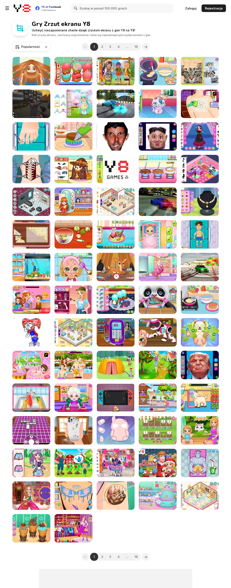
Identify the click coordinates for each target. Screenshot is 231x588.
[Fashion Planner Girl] (73, 528)
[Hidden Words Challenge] (31, 430)
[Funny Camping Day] (116, 365)
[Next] (146, 47)
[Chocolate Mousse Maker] (158, 169)
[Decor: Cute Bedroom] (200, 495)
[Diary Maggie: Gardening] (158, 430)
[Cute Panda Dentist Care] (158, 299)
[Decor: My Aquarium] (31, 267)
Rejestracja (214, 8)
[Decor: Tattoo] (73, 495)
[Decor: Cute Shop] (73, 332)
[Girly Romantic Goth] (200, 136)
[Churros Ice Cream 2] (31, 528)
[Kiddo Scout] (116, 71)
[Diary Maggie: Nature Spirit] (116, 267)
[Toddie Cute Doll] (73, 104)
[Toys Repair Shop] (158, 332)
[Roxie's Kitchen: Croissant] (116, 299)
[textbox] (31, 46)
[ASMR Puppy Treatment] (200, 332)
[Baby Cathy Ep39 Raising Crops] (73, 463)
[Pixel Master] (116, 169)
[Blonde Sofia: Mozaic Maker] (200, 71)
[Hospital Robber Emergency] (200, 234)
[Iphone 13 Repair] (73, 430)
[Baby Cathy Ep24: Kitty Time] (200, 430)
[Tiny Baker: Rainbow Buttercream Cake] (73, 136)
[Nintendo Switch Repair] (116, 397)
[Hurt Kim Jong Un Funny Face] (158, 136)
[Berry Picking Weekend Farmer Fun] (158, 365)
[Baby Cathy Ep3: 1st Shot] (158, 234)
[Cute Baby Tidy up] (31, 397)
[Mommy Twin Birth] (116, 332)
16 (136, 47)
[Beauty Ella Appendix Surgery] (116, 495)
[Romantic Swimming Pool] (73, 365)
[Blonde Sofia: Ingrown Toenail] (31, 136)
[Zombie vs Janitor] (31, 104)
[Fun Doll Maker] (116, 430)
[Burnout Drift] (158, 202)
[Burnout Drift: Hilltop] (116, 104)
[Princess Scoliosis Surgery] (31, 169)
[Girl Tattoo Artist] (200, 104)
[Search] (75, 8)
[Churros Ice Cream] (73, 71)
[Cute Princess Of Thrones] (31, 495)
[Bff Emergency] (31, 463)
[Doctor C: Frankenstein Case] (200, 463)
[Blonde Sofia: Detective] (31, 234)
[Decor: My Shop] (116, 202)
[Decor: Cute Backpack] (158, 495)
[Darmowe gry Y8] (22, 8)
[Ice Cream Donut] (116, 234)
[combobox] (31, 46)
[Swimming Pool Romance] (158, 397)
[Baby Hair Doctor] (73, 397)
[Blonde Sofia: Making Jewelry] (200, 202)
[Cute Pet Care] (158, 104)
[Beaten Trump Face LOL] (200, 365)
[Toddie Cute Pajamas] (73, 202)
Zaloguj (190, 8)
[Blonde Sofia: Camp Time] (73, 299)
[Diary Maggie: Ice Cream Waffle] (158, 71)
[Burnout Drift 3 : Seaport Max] (200, 267)
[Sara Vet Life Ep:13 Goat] (200, 397)
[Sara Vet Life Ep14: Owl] (73, 169)
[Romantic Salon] (31, 299)
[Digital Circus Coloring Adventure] (31, 332)
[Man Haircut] (31, 71)
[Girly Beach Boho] (158, 267)
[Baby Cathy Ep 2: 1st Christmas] (158, 463)
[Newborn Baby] (31, 365)
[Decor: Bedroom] (200, 169)
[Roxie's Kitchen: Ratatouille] (73, 234)
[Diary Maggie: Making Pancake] (200, 299)
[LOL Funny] (116, 136)
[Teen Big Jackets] (116, 463)
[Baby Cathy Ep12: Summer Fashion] (73, 267)
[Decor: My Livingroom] (31, 202)
